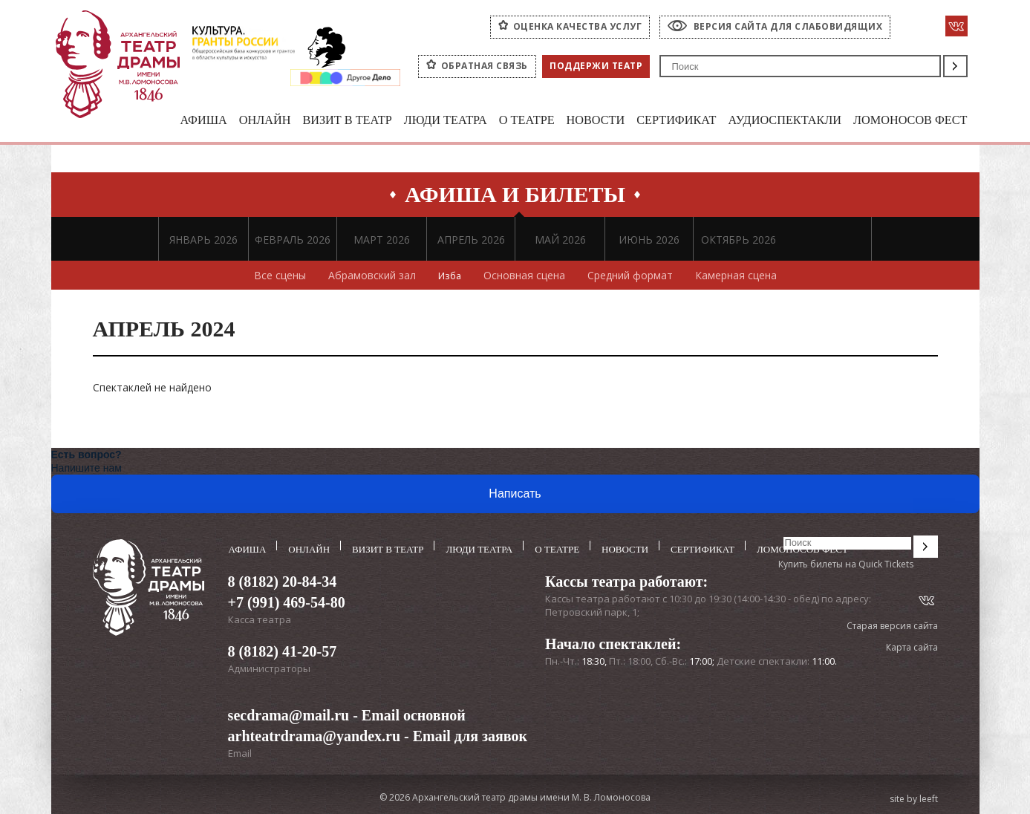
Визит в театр (321, 121)
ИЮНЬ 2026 (649, 240)
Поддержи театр (596, 65)
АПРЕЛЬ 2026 (471, 240)
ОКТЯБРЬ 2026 (738, 240)
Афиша (171, 121)
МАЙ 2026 (560, 240)
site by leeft (914, 798)
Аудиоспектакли (776, 121)
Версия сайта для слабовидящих (788, 26)
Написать (515, 494)
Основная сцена (526, 276)
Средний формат (631, 276)
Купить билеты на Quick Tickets (845, 565)
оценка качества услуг (577, 26)
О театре (508, 121)
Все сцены (278, 276)
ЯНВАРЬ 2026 (203, 240)
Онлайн (236, 121)
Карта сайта (912, 648)
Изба (450, 276)
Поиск (955, 66)
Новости (579, 121)
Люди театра (423, 121)
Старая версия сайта (892, 626)
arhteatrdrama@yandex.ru (314, 734)
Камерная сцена (737, 276)
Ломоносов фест (908, 121)
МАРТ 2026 (381, 240)
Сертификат (663, 121)
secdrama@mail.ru (289, 714)
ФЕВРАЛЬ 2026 (292, 240)
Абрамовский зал (370, 276)
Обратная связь (484, 65)
